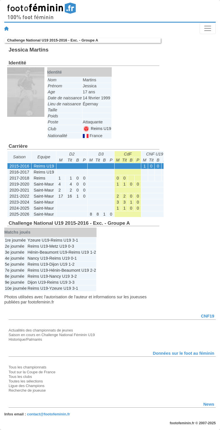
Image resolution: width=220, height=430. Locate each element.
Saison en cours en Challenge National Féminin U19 (52, 335)
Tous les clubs (20, 376)
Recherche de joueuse (27, 390)
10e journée (16, 288)
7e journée (14, 270)
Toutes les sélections (26, 381)
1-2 (93, 252)
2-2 (93, 270)
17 (60, 196)
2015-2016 (19, 166)
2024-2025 (19, 208)
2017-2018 (19, 178)
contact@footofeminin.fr (48, 414)
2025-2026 (19, 214)
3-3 (71, 282)
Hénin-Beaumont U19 (47, 252)
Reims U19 (97, 128)
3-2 (74, 276)
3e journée (14, 252)
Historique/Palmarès (25, 339)
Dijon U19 (58, 264)
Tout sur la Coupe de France (32, 372)
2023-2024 (19, 202)
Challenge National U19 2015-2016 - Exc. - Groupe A (52, 40)
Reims (39, 178)
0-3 (71, 246)
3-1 (75, 240)
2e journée (14, 246)
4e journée (14, 258)
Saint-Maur (44, 184)
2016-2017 (19, 172)
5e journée (14, 264)
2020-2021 (19, 190)
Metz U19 (58, 246)
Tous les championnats (27, 367)
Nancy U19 (38, 258)
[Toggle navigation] (208, 28)
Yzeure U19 (38, 240)
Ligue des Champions (26, 386)
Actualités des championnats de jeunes (41, 330)
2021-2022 (19, 196)
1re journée (15, 240)
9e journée (14, 282)
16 (69, 196)
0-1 (74, 258)
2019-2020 (19, 184)
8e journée (14, 276)
